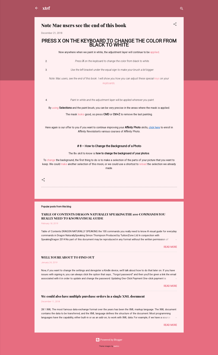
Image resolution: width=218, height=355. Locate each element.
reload (143, 164)
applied (154, 52)
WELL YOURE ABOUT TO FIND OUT (67, 257)
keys (157, 78)
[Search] (182, 9)
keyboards (109, 83)
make (64, 164)
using (55, 107)
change (51, 160)
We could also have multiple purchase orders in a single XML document (93, 296)
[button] (175, 24)
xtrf (46, 8)
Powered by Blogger (109, 339)
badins (116, 346)
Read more (170, 246)
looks (81, 114)
